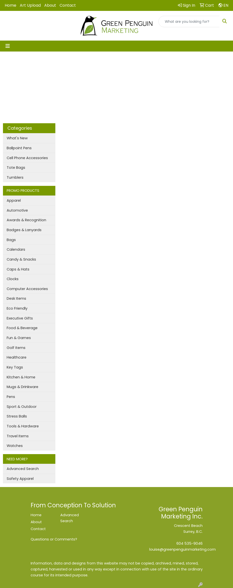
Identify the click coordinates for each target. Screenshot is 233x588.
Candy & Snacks (21, 259)
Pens (11, 396)
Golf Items (16, 347)
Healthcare (16, 357)
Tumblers (15, 177)
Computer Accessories (27, 288)
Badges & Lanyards (24, 229)
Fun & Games (19, 337)
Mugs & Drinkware (22, 386)
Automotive (17, 210)
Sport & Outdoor (22, 406)
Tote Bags (16, 167)
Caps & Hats (18, 269)
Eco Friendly (17, 308)
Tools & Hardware (23, 426)
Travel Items (18, 436)
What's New (17, 138)
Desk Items (16, 298)
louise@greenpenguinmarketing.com (182, 549)
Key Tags (15, 367)
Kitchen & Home (21, 377)
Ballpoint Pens (19, 148)
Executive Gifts (20, 318)
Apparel (14, 200)
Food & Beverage (22, 327)
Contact (68, 5)
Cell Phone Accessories (27, 157)
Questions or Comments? (54, 539)
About (50, 5)
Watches (15, 445)
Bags (11, 239)
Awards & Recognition (26, 220)
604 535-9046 (189, 543)
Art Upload (30, 5)
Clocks (13, 278)
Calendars (16, 249)
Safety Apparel (20, 478)
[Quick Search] (189, 21)
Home (10, 5)
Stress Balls (17, 416)
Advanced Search (23, 468)
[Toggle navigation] (7, 46)
